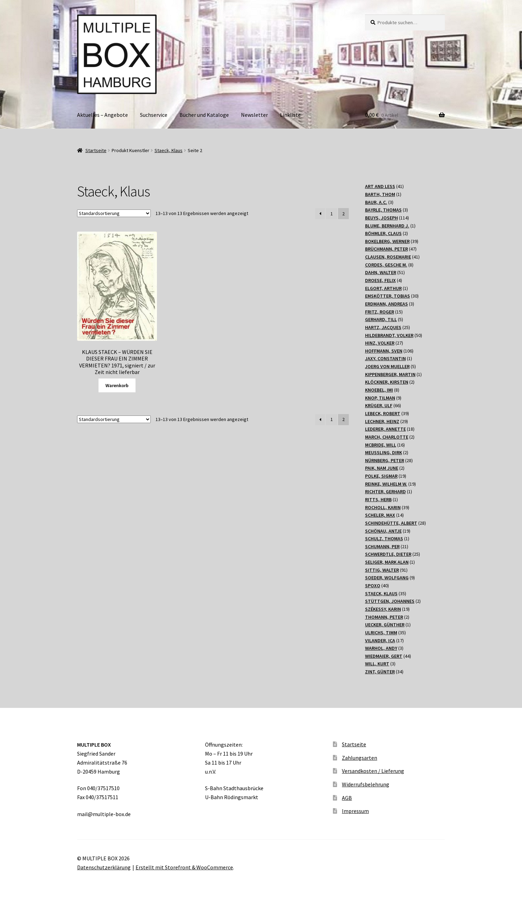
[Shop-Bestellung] (114, 213)
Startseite (95, 150)
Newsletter (254, 114)
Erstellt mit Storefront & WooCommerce (184, 867)
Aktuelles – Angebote (102, 114)
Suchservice (153, 114)
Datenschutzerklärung (104, 867)
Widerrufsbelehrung (365, 784)
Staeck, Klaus (169, 150)
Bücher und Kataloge (204, 114)
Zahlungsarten (359, 757)
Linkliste (290, 114)
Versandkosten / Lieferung (373, 770)
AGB (347, 797)
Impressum (355, 810)
